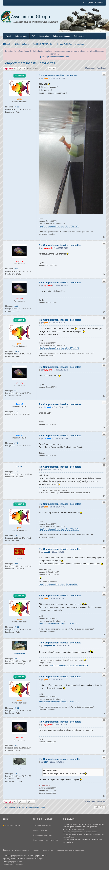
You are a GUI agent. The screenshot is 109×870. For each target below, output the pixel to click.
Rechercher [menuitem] (44, 36)
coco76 (19, 559)
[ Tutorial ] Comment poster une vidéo (54, 57)
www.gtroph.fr (93, 834)
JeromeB (19, 404)
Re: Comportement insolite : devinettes (60, 245)
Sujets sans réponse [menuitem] (61, 36)
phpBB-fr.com (16, 862)
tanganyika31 (19, 654)
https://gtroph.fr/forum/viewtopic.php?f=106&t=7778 (68, 665)
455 (15, 659)
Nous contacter (41, 830)
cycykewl (19, 261)
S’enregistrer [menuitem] (88, 3)
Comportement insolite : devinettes (29, 63)
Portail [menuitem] (8, 36)
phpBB (16, 856)
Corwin (19, 467)
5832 (16, 269)
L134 (19, 769)
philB (19, 99)
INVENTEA (30, 859)
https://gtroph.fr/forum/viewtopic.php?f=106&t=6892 (58, 584)
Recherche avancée (43, 825)
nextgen (39, 859)
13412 (16, 107)
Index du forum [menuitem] (21, 36)
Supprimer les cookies (43, 835)
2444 (16, 472)
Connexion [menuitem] (99, 3)
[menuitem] (8, 864)
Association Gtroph (30, 16)
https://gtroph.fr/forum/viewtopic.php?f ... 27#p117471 (59, 226)
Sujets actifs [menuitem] (79, 36)
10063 (16, 564)
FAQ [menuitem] (33, 36)
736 (15, 774)
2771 (16, 412)
